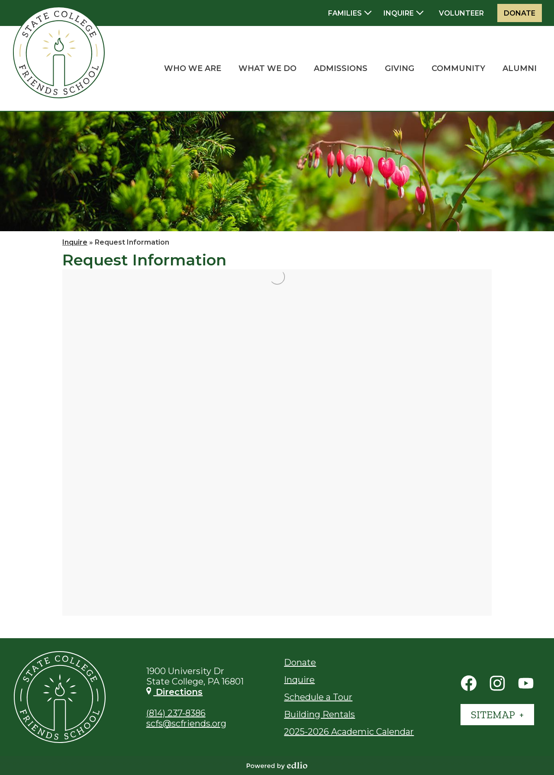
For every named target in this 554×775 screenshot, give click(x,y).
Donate (519, 13)
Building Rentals (319, 714)
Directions (174, 692)
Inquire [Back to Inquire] (74, 242)
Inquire (299, 680)
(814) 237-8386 (176, 713)
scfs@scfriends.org (186, 723)
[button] (192, 68)
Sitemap (494, 714)
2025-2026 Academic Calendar (349, 732)
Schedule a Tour (318, 697)
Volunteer (461, 13)
